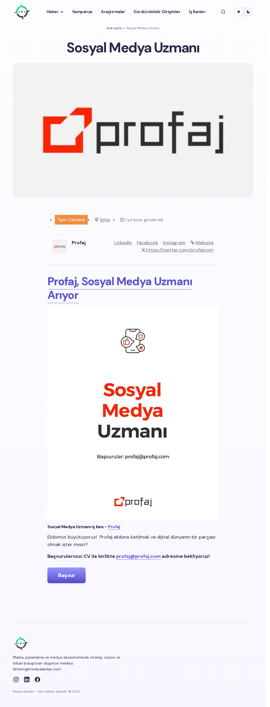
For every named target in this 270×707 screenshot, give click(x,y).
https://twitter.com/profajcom (180, 250)
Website (204, 242)
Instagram (174, 242)
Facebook (147, 242)
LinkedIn (123, 242)
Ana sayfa (114, 28)
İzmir (105, 220)
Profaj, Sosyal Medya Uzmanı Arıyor (119, 288)
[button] (223, 12)
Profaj (114, 527)
